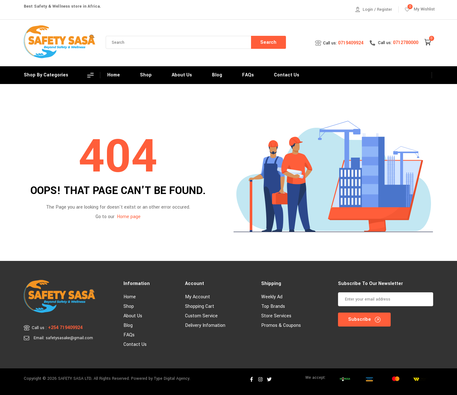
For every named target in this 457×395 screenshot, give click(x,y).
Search (268, 42)
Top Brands (273, 306)
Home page (129, 216)
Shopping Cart (199, 306)
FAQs (129, 335)
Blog (128, 325)
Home (129, 297)
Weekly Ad (271, 297)
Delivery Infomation (205, 325)
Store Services (276, 316)
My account (197, 297)
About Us (132, 316)
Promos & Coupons (281, 325)
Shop (128, 306)
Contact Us (135, 344)
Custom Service (201, 316)
